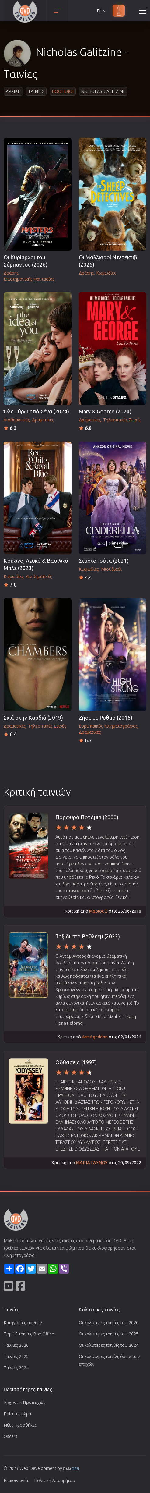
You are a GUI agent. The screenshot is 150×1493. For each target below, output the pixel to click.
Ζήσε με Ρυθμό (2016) (105, 718)
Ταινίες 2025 (16, 1356)
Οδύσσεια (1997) (76, 1062)
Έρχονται (25, 1402)
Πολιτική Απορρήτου (54, 1480)
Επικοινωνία (16, 1480)
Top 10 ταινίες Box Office (29, 1334)
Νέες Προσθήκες (20, 1425)
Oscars (10, 1436)
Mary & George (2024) (105, 411)
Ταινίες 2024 (16, 1368)
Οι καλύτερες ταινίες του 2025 (108, 1334)
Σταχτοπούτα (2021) (104, 561)
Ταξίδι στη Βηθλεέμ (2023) (87, 936)
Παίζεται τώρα (17, 1414)
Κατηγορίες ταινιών (23, 1322)
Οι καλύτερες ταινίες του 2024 (108, 1345)
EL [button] (101, 11)
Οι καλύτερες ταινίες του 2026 (108, 1322)
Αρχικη (13, 91)
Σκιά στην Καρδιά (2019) (33, 718)
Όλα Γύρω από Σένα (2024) (36, 411)
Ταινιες (36, 91)
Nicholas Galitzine (103, 91)
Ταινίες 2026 (16, 1345)
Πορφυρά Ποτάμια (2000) (86, 817)
